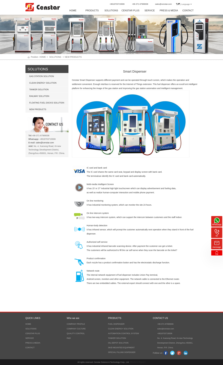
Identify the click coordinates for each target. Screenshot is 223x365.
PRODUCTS (92, 10)
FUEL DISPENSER (116, 324)
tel (217, 236)
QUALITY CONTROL (76, 333)
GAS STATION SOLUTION (41, 76)
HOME (72, 10)
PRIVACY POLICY (137, 362)
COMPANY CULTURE (76, 329)
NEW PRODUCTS (73, 57)
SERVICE (150, 10)
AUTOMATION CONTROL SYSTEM (123, 333)
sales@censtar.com (163, 4)
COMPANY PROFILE (76, 324)
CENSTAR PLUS (130, 10)
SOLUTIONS (111, 10)
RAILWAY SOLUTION (39, 96)
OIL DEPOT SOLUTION (118, 343)
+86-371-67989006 (140, 4)
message (217, 247)
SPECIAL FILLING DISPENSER (121, 352)
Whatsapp (216, 224)
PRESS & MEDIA (169, 10)
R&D (69, 338)
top (216, 254)
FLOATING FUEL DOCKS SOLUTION (46, 103)
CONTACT (188, 10)
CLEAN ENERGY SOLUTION (43, 83)
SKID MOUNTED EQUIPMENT (121, 347)
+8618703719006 (117, 4)
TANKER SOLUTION (39, 89)
